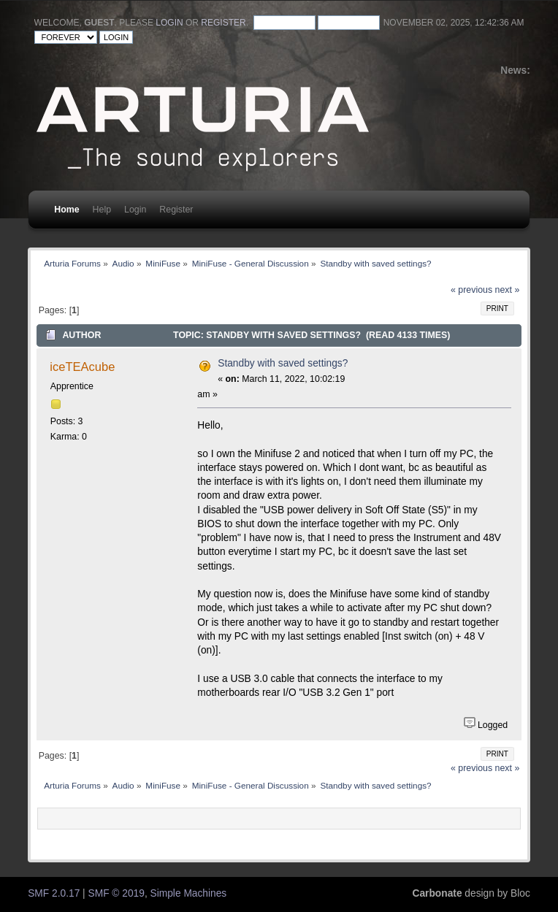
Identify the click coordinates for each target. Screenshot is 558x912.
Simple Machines (188, 893)
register (223, 23)
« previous (471, 290)
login (169, 23)
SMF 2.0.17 (54, 893)
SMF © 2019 (116, 893)
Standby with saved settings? (283, 363)
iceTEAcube (82, 366)
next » (507, 290)
